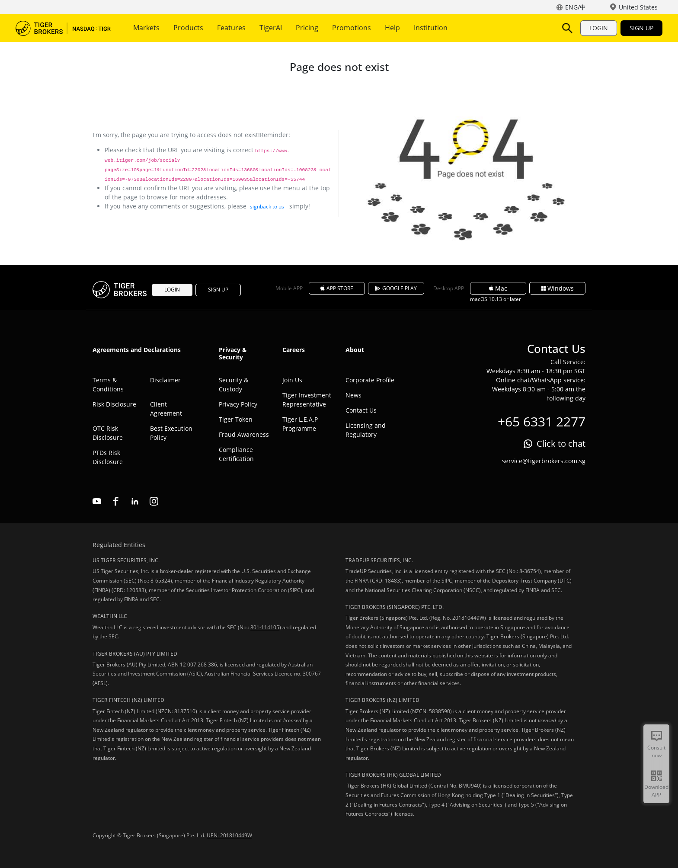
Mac (498, 288)
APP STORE (336, 288)
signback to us (267, 206)
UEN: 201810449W (229, 835)
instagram (154, 501)
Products (188, 27)
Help (392, 27)
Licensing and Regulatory (365, 430)
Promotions (351, 27)
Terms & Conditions (108, 384)
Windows (557, 288)
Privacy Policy (238, 404)
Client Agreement (166, 408)
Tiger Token (236, 419)
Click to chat (561, 443)
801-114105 (264, 627)
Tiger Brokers (63, 28)
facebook (116, 501)
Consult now (656, 751)
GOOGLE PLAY (396, 288)
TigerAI (270, 27)
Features (231, 27)
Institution (431, 27)
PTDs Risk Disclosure (108, 457)
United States (638, 7)
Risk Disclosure (114, 404)
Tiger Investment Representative (306, 399)
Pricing (307, 27)
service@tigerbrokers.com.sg (543, 461)
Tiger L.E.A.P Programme (300, 423)
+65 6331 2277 (541, 421)
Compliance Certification (236, 454)
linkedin (135, 501)
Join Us (292, 380)
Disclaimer (165, 380)
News (353, 395)
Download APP (656, 790)
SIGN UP (641, 28)
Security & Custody (233, 384)
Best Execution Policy (171, 433)
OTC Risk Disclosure (108, 433)
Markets (146, 27)
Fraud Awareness (244, 434)
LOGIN (598, 28)
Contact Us (361, 410)
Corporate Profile (369, 380)
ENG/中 (575, 7)
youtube (97, 501)
